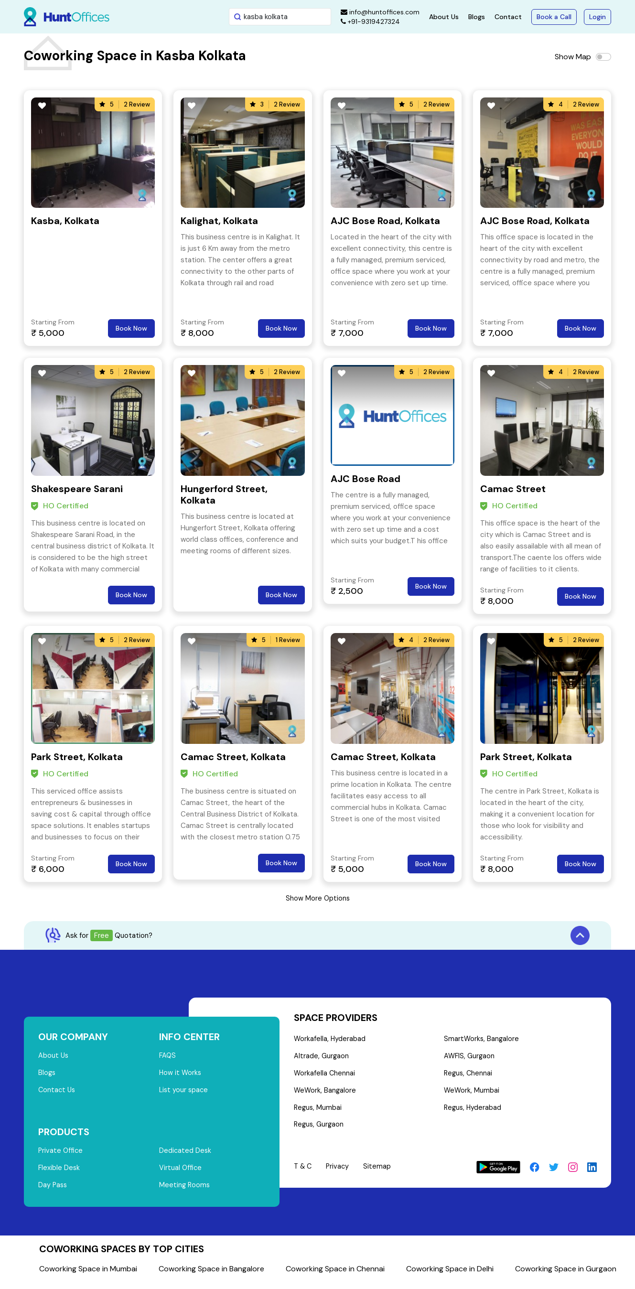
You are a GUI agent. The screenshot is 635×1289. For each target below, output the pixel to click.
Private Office (61, 1154)
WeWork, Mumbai (471, 1094)
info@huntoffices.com (380, 12)
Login (597, 16)
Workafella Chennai (325, 1076)
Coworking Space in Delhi (450, 1274)
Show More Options (317, 898)
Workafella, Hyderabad (330, 1039)
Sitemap (380, 1172)
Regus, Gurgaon (319, 1130)
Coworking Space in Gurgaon (565, 1274)
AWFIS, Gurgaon (469, 1058)
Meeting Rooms (185, 1190)
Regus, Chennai (468, 1076)
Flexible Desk (59, 1172)
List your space (184, 1092)
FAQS (168, 1056)
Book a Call (554, 16)
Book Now (131, 328)
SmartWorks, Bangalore (481, 1039)
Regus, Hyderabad (473, 1112)
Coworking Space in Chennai (335, 1274)
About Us (444, 16)
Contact (508, 16)
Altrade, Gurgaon (321, 1058)
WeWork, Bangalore (325, 1094)
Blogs (476, 16)
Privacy (340, 1172)
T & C (303, 1172)
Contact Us (57, 1092)
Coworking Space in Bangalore (211, 1274)
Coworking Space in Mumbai (88, 1274)
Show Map (573, 57)
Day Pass (53, 1190)
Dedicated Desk (185, 1154)
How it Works (181, 1074)
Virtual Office (181, 1172)
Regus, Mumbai (318, 1112)
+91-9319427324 (370, 21)
